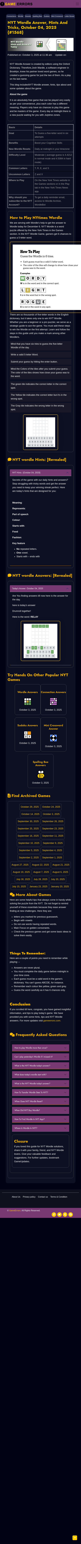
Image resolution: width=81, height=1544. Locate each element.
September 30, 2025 (28, 821)
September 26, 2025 (52, 821)
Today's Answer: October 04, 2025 (27, 588)
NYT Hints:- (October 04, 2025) (26, 472)
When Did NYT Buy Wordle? (27, 1110)
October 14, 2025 (30, 814)
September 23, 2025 (52, 828)
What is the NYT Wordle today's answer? (32, 1065)
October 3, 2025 (51, 814)
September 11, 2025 (52, 836)
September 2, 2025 (29, 857)
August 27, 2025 (20, 864)
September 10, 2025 (28, 843)
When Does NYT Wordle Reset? (29, 1101)
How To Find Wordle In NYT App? (30, 1119)
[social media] (54, 1214)
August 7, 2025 (41, 872)
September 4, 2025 (52, 850)
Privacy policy (29, 1197)
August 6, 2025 (60, 872)
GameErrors (15, 1210)
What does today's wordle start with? (31, 1074)
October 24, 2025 (51, 807)
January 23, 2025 (38, 886)
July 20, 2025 (58, 879)
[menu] (77, 3)
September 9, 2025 (53, 843)
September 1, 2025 (52, 857)
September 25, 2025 (28, 828)
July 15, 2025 (19, 886)
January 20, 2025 (60, 886)
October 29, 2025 (30, 807)
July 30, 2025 (23, 879)
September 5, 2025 (29, 850)
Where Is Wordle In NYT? (26, 1128)
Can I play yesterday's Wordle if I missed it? (34, 1056)
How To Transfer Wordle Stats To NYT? (31, 1092)
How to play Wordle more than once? (31, 1047)
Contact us (43, 1197)
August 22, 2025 (40, 864)
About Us (16, 1197)
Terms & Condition (58, 1197)
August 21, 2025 (60, 864)
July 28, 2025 (40, 879)
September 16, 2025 (28, 836)
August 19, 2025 (21, 872)
